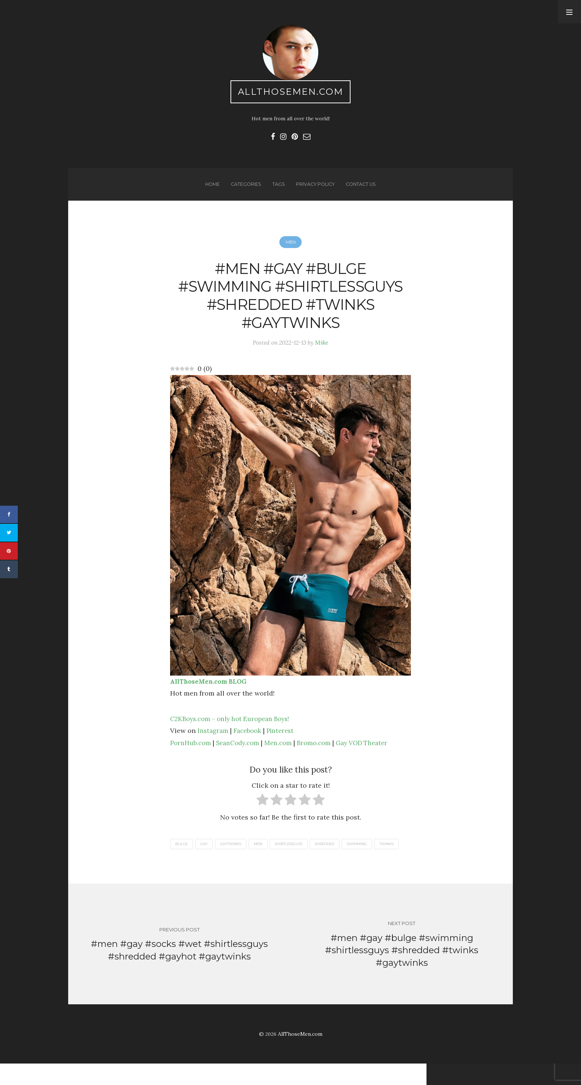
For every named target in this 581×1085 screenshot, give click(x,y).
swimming (373, 853)
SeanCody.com (242, 752)
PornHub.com (192, 752)
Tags (277, 188)
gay (206, 853)
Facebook (250, 740)
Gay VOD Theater (375, 752)
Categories (244, 188)
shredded (338, 853)
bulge (182, 853)
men (264, 853)
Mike (323, 351)
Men (290, 247)
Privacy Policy (315, 188)
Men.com (285, 752)
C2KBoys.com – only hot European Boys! (234, 728)
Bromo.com (323, 752)
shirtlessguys (298, 853)
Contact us (363, 188)
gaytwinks (235, 853)
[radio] (262, 811)
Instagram (213, 740)
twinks (183, 863)
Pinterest (285, 740)
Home (209, 188)
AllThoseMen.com (290, 92)
